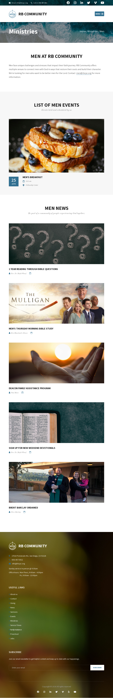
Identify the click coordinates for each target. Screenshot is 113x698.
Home (83, 31)
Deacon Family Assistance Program (30, 388)
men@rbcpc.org (83, 73)
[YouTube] (74, 692)
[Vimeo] (63, 692)
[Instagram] (44, 692)
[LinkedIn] (50, 692)
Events (12, 616)
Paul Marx (15, 393)
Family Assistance (15, 629)
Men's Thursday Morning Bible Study (31, 328)
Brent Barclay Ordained (23, 507)
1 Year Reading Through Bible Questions (33, 269)
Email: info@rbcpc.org (20, 3)
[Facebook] (38, 692)
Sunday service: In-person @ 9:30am (23, 568)
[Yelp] (69, 692)
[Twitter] (56, 692)
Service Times (15, 625)
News (12, 607)
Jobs (11, 638)
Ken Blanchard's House (19, 333)
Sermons (13, 612)
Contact (13, 598)
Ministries (93, 31)
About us (13, 594)
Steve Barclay (16, 512)
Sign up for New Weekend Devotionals (32, 447)
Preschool (14, 634)
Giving (12, 603)
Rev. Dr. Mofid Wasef (18, 273)
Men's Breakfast (33, 177)
